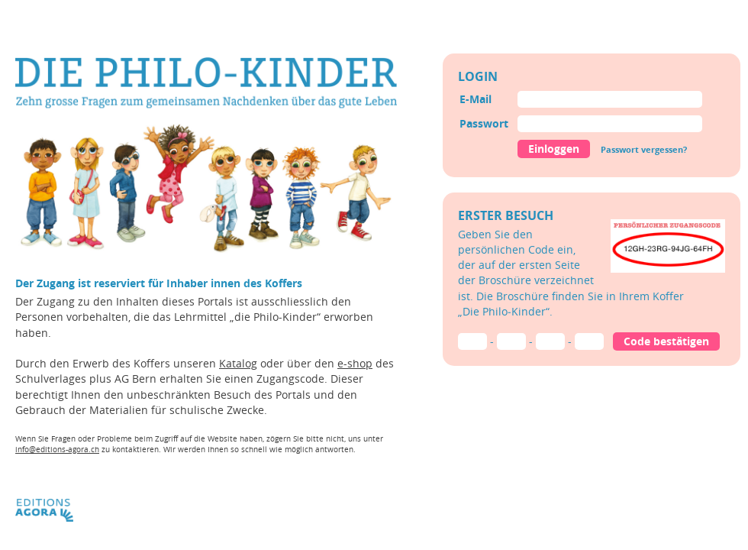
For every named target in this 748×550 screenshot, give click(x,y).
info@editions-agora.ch (57, 449)
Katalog (238, 363)
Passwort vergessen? (644, 149)
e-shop (354, 363)
